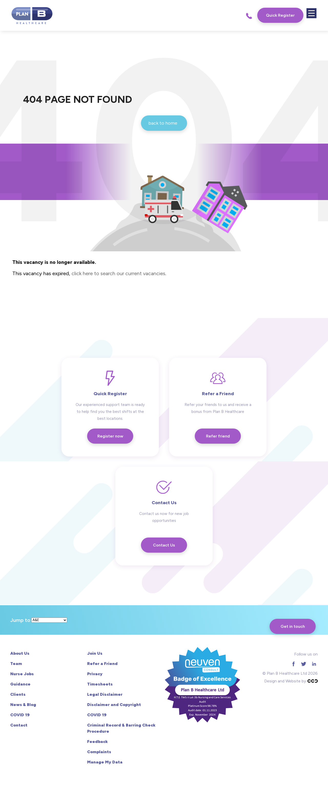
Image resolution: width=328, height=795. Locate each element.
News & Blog (23, 704)
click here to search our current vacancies (118, 273)
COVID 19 (19, 714)
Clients (18, 694)
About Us (19, 653)
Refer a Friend (102, 663)
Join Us (94, 653)
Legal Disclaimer (104, 694)
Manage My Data (104, 762)
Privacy (94, 673)
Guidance (20, 684)
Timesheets (100, 684)
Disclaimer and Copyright (114, 704)
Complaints (99, 751)
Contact (18, 725)
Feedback (97, 741)
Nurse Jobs (22, 673)
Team (16, 663)
